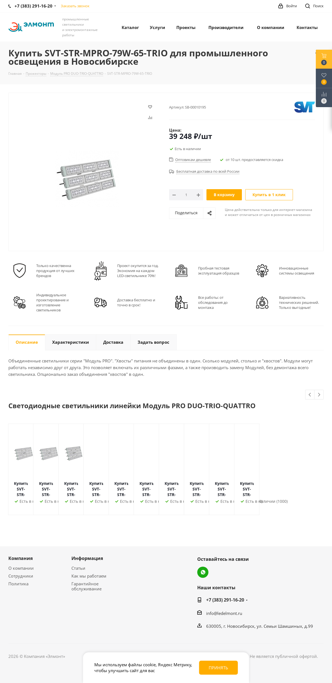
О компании (21, 568)
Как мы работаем (88, 576)
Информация (87, 558)
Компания (20, 558)
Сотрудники (20, 576)
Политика (18, 583)
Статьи (78, 568)
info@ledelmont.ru (224, 613)
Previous (310, 395)
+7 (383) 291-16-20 (225, 600)
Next (319, 395)
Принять (218, 667)
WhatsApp (202, 572)
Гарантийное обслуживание (86, 586)
